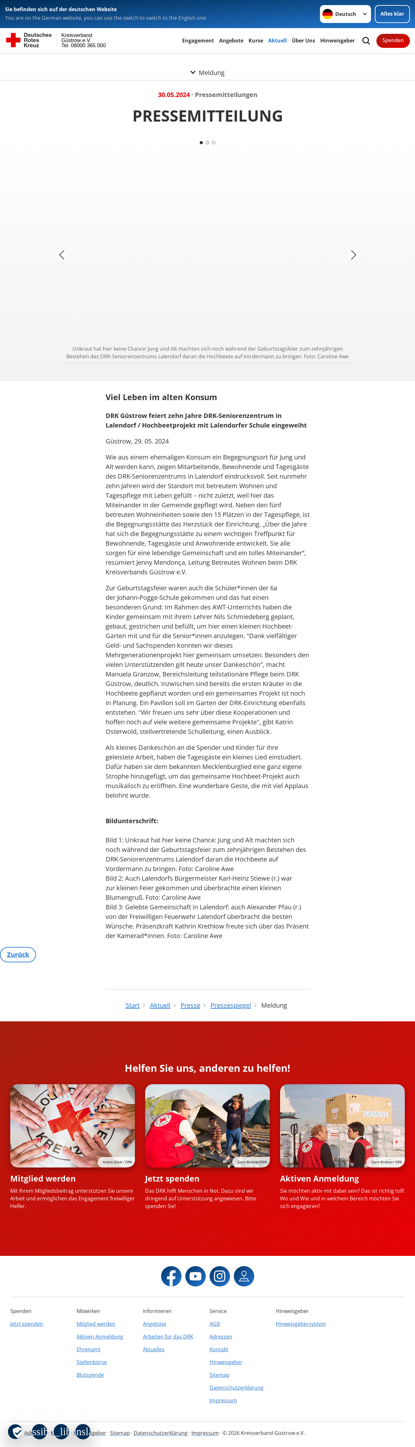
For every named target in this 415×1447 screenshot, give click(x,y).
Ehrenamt (88, 1349)
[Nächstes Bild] (353, 255)
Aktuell (277, 40)
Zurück (18, 954)
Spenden (393, 40)
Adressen (221, 1336)
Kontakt (219, 1349)
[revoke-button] (15, 1431)
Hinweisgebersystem (301, 1323)
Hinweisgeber (337, 40)
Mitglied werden (43, 1178)
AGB (215, 1323)
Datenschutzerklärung (236, 1387)
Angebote (231, 40)
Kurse (255, 40)
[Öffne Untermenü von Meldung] (207, 61)
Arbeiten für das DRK (168, 1336)
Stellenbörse (92, 1362)
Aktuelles (154, 1349)
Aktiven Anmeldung (319, 1178)
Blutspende (90, 1374)
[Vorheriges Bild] (62, 255)
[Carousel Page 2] (207, 142)
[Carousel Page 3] (214, 142)
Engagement (198, 40)
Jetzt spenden (172, 1178)
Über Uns (303, 40)
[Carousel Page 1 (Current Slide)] (201, 142)
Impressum (223, 1400)
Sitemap (219, 1374)
